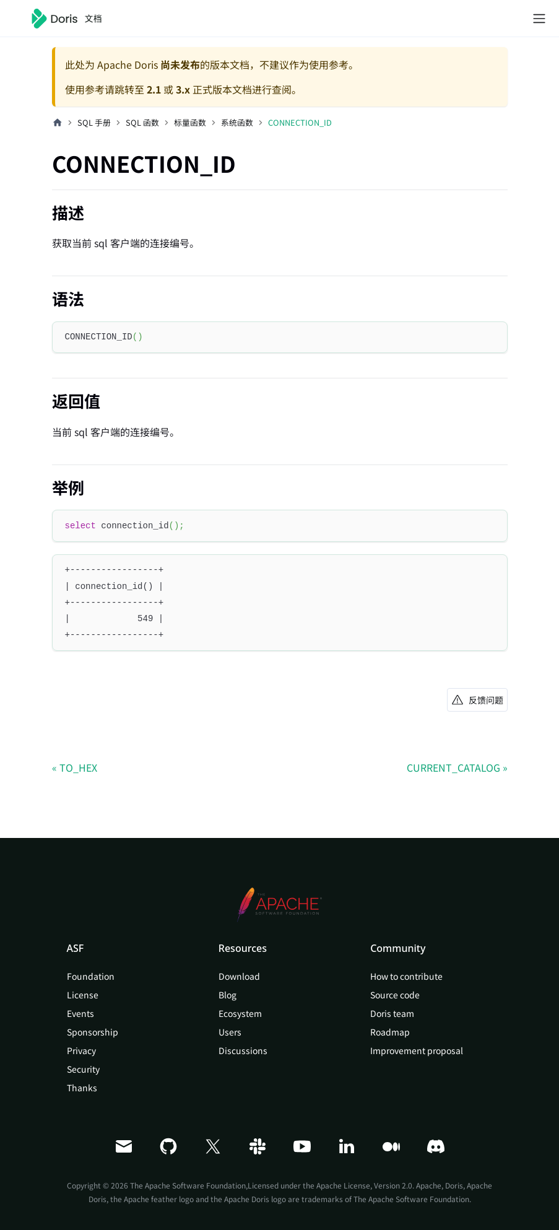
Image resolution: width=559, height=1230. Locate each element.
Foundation (91, 976)
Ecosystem (240, 1013)
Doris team (392, 1013)
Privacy (81, 1050)
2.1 (154, 89)
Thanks (82, 1087)
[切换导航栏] (539, 18)
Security (83, 1069)
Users (230, 1032)
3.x (183, 89)
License (82, 994)
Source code (395, 994)
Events (80, 1013)
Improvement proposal (416, 1050)
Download (239, 976)
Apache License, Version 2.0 (364, 1185)
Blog (227, 994)
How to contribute (406, 976)
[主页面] (57, 122)
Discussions (243, 1050)
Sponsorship (92, 1032)
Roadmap (390, 1032)
